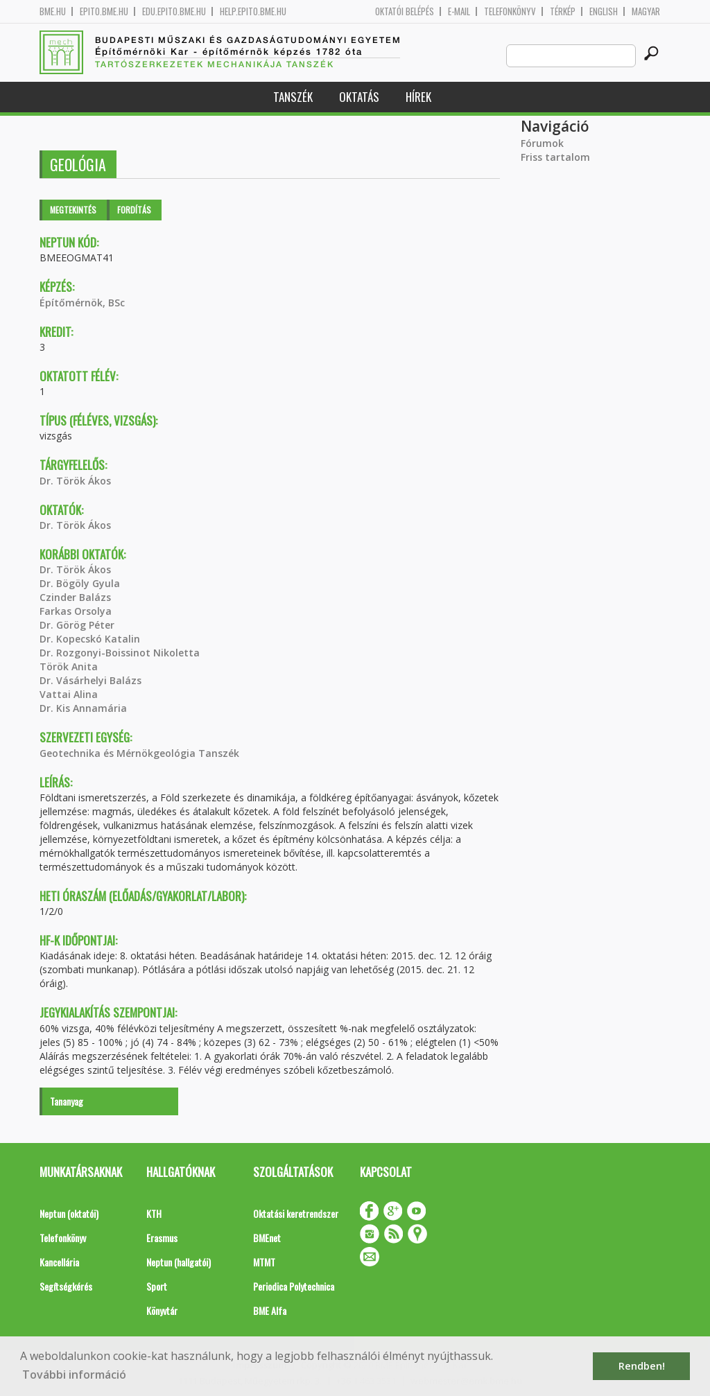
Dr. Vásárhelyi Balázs (90, 680)
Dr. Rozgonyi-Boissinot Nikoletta (120, 652)
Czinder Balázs (75, 597)
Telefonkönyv (510, 11)
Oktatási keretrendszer (295, 1213)
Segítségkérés (66, 1286)
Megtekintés (73, 210)
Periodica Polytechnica (293, 1286)
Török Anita (69, 666)
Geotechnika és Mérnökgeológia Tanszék (139, 753)
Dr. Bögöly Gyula (80, 583)
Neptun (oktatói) (69, 1213)
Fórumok (542, 143)
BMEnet (267, 1237)
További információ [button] (74, 1374)
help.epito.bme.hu (253, 11)
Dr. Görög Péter (77, 624)
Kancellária (59, 1262)
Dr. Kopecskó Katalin (90, 638)
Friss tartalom (555, 157)
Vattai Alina (69, 694)
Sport (156, 1286)
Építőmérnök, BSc (82, 302)
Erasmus (162, 1237)
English (603, 11)
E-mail (459, 11)
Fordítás (134, 210)
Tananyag (66, 1101)
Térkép (562, 11)
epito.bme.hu (104, 11)
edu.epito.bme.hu (174, 11)
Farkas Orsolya (76, 611)
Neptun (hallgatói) (178, 1262)
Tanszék (293, 96)
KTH (154, 1213)
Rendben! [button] (641, 1365)
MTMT (264, 1262)
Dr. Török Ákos (75, 480)
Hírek (418, 96)
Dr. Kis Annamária (83, 708)
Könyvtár (162, 1310)
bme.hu (53, 11)
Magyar (646, 11)
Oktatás (359, 96)
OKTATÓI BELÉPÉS (404, 11)
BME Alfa (269, 1310)
